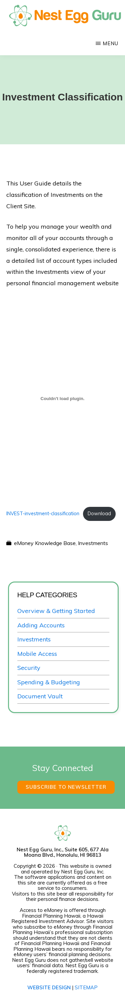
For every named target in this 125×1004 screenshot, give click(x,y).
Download (99, 514)
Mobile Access (37, 654)
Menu (110, 43)
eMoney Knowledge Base (45, 543)
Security (28, 668)
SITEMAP (86, 987)
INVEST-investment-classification (42, 514)
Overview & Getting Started (56, 611)
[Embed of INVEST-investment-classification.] (62, 398)
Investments (93, 543)
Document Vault (40, 696)
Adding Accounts (41, 625)
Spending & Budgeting (48, 682)
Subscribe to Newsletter (66, 787)
